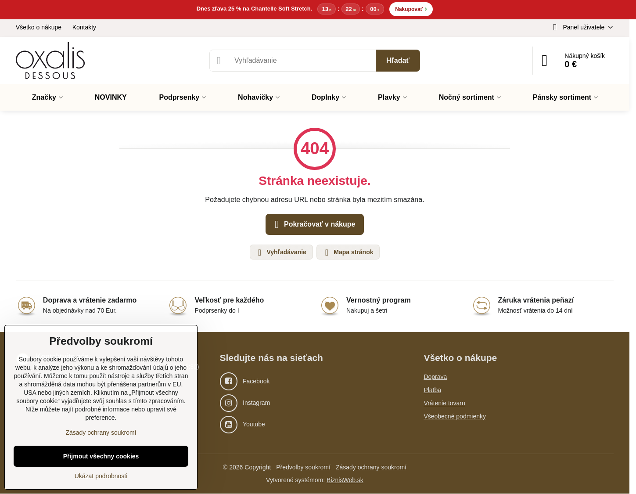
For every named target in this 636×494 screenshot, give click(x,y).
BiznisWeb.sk (345, 480)
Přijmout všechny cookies (101, 456)
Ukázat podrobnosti (101, 476)
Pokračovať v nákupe (314, 225)
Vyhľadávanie (280, 252)
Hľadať (398, 60)
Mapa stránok (347, 252)
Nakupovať (411, 8)
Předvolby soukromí (303, 467)
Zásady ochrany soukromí (371, 467)
